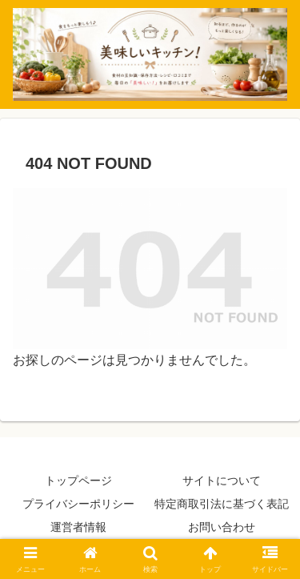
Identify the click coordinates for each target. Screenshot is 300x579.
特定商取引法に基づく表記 (221, 503)
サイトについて (221, 480)
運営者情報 (78, 527)
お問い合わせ (221, 527)
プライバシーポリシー (78, 503)
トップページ (78, 480)
